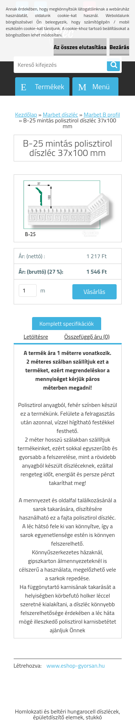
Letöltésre (36, 336)
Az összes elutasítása (80, 47)
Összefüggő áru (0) (87, 336)
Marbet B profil (102, 114)
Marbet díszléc (60, 114)
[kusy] (28, 290)
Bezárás (119, 47)
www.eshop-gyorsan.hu (75, 665)
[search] (113, 65)
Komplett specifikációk (66, 323)
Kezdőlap (26, 114)
